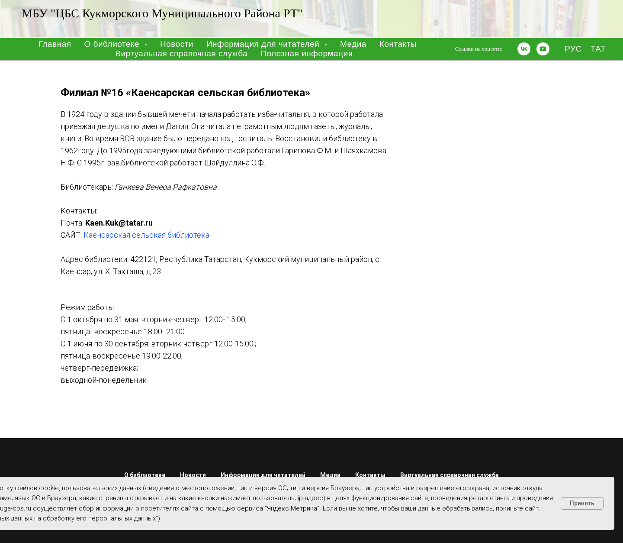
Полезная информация (306, 53)
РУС (573, 48)
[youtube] (542, 48)
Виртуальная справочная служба (181, 53)
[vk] (523, 48)
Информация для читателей (263, 475)
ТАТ (598, 48)
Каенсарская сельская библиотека (146, 234)
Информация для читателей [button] (264, 43)
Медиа (353, 43)
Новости (176, 43)
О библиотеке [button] (113, 43)
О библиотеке (144, 475)
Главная (55, 43)
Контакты (398, 43)
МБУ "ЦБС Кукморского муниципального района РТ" (162, 13)
